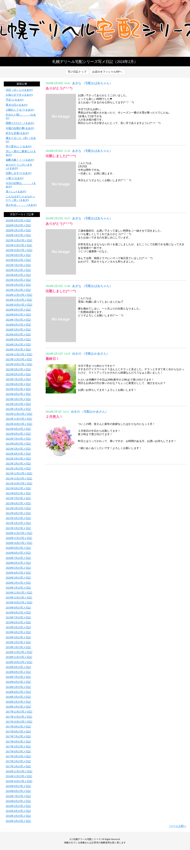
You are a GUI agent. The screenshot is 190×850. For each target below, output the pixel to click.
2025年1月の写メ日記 (18, 290)
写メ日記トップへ (95, 28)
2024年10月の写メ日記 (19, 304)
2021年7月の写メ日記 (18, 498)
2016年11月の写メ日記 (19, 776)
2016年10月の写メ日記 (19, 781)
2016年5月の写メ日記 (18, 806)
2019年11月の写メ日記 (19, 597)
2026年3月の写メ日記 (18, 225)
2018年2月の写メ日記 (18, 701)
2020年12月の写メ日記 (19, 533)
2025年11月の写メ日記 (19, 245)
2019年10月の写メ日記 (19, 602)
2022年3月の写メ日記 (18, 458)
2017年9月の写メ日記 (18, 726)
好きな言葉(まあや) (17, 133)
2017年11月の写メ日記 (19, 716)
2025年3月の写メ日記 (18, 280)
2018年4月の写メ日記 (18, 692)
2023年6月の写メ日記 (18, 384)
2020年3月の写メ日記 (18, 577)
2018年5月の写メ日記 (18, 687)
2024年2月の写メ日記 (18, 344)
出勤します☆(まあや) (18, 173)
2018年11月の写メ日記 (19, 657)
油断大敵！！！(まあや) (20, 159)
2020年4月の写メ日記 (18, 572)
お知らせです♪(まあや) (19, 94)
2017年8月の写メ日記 (18, 731)
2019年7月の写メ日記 (18, 617)
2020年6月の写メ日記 (18, 563)
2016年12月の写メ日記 (19, 771)
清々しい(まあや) (16, 191)
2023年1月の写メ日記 (18, 409)
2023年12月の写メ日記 (19, 354)
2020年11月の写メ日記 (19, 538)
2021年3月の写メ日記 (18, 518)
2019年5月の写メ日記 (18, 627)
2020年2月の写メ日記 (18, 582)
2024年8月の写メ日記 (18, 314)
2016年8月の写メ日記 (18, 791)
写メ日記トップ (77, 71)
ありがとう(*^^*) (59, 88)
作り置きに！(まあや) (18, 146)
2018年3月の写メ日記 (18, 697)
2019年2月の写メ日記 (18, 642)
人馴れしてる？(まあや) (20, 109)
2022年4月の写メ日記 (18, 453)
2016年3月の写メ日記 (18, 816)
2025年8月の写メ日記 (18, 260)
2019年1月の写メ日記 (18, 647)
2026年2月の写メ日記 (18, 230)
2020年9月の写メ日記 (18, 548)
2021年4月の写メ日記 (18, 513)
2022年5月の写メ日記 (18, 448)
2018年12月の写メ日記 (19, 652)
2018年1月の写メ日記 (18, 706)
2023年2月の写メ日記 (18, 404)
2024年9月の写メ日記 (18, 309)
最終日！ (52, 359)
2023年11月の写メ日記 (19, 359)
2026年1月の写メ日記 (18, 235)
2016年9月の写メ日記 (18, 786)
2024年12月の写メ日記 (19, 295)
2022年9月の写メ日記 (18, 429)
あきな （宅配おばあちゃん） (92, 83)
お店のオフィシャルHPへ (107, 71)
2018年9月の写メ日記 (18, 667)
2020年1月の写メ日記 (18, 587)
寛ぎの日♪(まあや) (16, 104)
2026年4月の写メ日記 (18, 220)
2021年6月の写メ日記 (18, 503)
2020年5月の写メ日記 (18, 567)
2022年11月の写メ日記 (19, 419)
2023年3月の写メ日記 (18, 399)
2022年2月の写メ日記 (18, 463)
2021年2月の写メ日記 (18, 523)
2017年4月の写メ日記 (18, 751)
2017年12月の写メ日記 (19, 711)
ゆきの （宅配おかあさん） (90, 353)
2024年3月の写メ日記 (18, 339)
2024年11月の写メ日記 (19, 299)
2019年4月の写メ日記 (18, 632)
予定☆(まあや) (14, 99)
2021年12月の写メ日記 (19, 473)
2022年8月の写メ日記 (18, 433)
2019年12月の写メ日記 (19, 592)
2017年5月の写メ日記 (18, 746)
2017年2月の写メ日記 (18, 761)
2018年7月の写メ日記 (18, 677)
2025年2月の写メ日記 (18, 285)
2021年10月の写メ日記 (19, 483)
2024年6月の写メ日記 (18, 324)
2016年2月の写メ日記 (18, 821)
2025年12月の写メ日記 (19, 240)
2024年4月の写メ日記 (18, 334)
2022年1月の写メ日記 (18, 468)
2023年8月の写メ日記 (18, 374)
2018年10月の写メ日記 (19, 662)
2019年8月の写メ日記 (18, 612)
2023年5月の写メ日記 (18, 389)
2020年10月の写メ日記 (19, 543)
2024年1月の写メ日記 (18, 349)
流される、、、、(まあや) (21, 205)
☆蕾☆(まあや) (14, 178)
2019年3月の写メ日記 (18, 637)
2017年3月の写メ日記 (18, 756)
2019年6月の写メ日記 (18, 622)
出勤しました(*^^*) (61, 156)
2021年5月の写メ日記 (18, 508)
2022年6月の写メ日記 (18, 443)
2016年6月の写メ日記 (18, 801)
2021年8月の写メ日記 (18, 493)
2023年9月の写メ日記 (18, 369)
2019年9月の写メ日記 (18, 607)
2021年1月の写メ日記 (18, 528)
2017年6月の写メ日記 (18, 741)
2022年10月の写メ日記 (19, 424)
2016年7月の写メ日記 (18, 796)
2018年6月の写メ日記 (18, 682)
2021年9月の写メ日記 (18, 488)
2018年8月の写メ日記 (18, 672)
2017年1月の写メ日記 (18, 766)
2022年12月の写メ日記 (19, 414)
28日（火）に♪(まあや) (19, 90)
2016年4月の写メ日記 (18, 811)
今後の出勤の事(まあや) (20, 128)
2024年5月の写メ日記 (18, 329)
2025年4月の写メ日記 (18, 275)
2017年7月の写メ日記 (18, 736)
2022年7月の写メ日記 (18, 438)
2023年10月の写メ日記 (19, 364)
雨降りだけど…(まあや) (20, 123)
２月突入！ (54, 417)
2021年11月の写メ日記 (19, 478)
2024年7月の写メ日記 (18, 319)
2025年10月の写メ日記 (19, 250)
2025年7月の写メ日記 (18, 265)
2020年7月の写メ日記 (18, 558)
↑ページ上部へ (177, 826)
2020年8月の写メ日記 (18, 553)
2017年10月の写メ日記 (19, 721)
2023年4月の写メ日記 (18, 394)
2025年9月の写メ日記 (18, 255)
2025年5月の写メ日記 (18, 270)
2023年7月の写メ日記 (18, 379)
